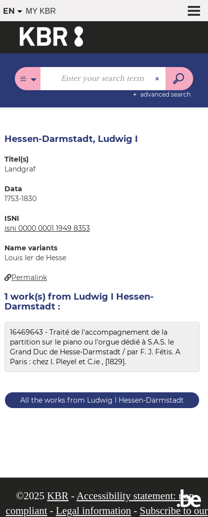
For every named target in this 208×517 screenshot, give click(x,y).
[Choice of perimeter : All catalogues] (28, 78)
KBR (57, 496)
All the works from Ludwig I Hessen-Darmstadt (102, 400)
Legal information (93, 511)
